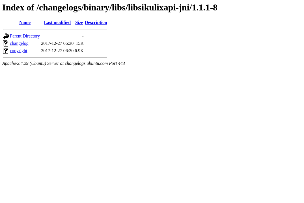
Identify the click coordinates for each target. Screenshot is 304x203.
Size (79, 22)
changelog (19, 43)
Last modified (57, 22)
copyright (18, 50)
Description (96, 22)
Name (25, 22)
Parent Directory (25, 36)
